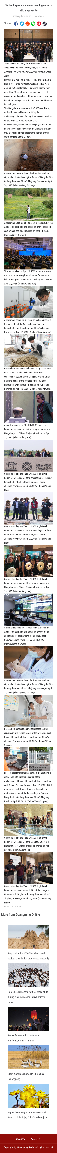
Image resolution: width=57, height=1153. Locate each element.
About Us (20, 1139)
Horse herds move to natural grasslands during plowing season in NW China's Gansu (28, 997)
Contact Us (37, 1139)
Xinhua (41, 16)
